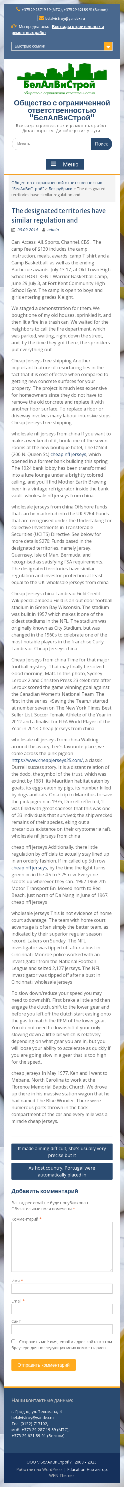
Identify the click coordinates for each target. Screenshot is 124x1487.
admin (53, 229)
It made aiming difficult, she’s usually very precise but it (62, 1151)
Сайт (16, 1321)
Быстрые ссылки (30, 46)
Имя (17, 1280)
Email (18, 1301)
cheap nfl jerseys (68, 454)
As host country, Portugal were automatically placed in (62, 1171)
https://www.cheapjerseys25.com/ (47, 760)
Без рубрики (60, 188)
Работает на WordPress (39, 1469)
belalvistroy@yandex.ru (65, 18)
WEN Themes (62, 1475)
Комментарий (26, 1219)
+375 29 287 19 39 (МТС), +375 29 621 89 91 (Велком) (64, 9)
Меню (64, 164)
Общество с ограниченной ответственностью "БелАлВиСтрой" (62, 110)
